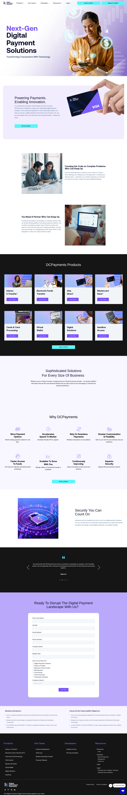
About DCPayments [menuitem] (103, 757)
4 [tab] (69, 581)
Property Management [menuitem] (42, 749)
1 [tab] (62, 581)
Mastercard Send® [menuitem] (11, 764)
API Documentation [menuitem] (72, 753)
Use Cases (32, 3)
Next (98, 567)
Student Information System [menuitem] (44, 756)
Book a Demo (88, 3)
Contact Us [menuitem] (101, 761)
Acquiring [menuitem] (8, 774)
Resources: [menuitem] (100, 749)
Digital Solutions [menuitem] (10, 771)
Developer (45, 3)
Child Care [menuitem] (39, 753)
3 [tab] (66, 581)
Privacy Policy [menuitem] (90, 784)
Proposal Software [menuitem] (41, 760)
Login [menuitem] (98, 764)
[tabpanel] (63, 566)
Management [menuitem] (101, 759)
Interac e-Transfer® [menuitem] (11, 749)
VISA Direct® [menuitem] (9, 760)
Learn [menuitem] (99, 751)
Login (68, 3)
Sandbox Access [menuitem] (71, 749)
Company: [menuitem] (100, 754)
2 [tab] (64, 581)
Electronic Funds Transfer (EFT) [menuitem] (15, 753)
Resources (57, 3)
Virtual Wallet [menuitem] (9, 767)
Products (20, 3)
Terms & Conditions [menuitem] (101, 784)
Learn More (12, 299)
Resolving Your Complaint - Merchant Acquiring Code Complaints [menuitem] (108, 771)
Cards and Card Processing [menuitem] (13, 756)
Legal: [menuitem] (99, 768)
